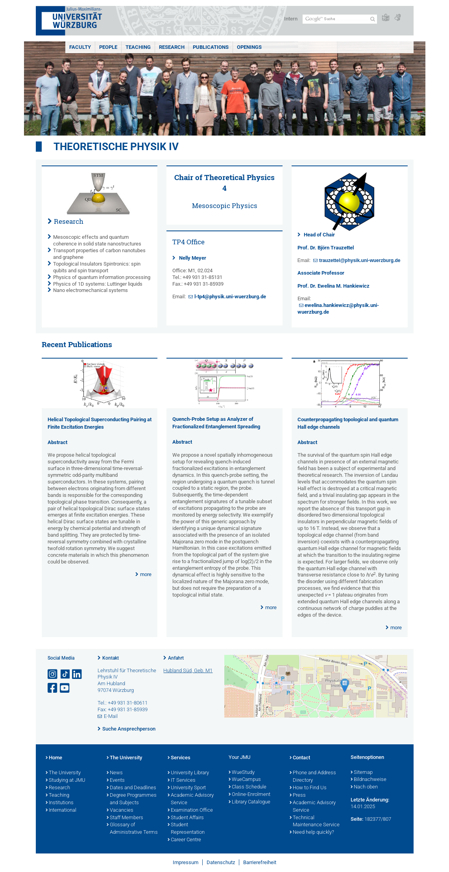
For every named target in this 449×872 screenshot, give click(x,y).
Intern (290, 19)
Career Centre (184, 840)
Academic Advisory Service (191, 799)
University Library (188, 773)
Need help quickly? (312, 832)
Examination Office (190, 810)
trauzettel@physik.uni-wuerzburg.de (359, 260)
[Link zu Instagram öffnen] (53, 674)
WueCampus (245, 779)
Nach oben (364, 787)
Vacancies (120, 810)
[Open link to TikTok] (65, 674)
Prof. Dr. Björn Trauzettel (325, 248)
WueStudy (242, 772)
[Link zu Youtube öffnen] (65, 688)
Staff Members (125, 818)
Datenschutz (221, 862)
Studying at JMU (65, 780)
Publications (211, 47)
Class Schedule (247, 787)
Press (298, 795)
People (108, 47)
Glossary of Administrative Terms (132, 829)
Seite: (357, 819)
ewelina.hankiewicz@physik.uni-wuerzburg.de (338, 308)
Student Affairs (186, 818)
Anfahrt (176, 658)
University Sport (187, 788)
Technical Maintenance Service (315, 821)
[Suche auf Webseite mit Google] (340, 19)
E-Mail (111, 716)
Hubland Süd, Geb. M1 (187, 670)
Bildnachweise (368, 779)
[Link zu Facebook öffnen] (53, 688)
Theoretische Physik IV (116, 146)
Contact (300, 758)
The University (63, 773)
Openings (249, 47)
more (146, 574)
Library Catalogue (249, 802)
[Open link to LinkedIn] (77, 674)
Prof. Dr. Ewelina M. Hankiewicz (333, 286)
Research (172, 47)
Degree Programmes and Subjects (132, 799)
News (115, 773)
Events (116, 780)
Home (54, 758)
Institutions (60, 803)
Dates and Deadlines (131, 788)
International (61, 810)
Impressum (185, 862)
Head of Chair (319, 235)
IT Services (182, 780)
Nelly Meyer (192, 258)
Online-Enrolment (249, 794)
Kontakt (110, 658)
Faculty (80, 47)
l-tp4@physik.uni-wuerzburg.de (230, 296)
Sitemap (362, 772)
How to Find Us (308, 788)
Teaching (138, 47)
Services (179, 758)
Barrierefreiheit (259, 862)
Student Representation (186, 829)
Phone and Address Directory (313, 777)
